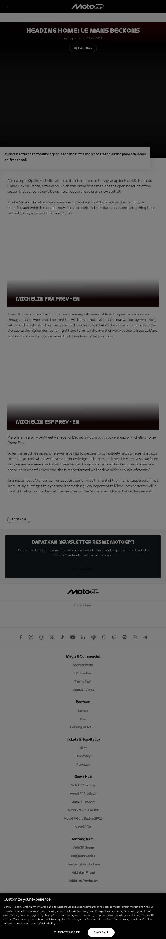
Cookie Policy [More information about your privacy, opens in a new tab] (47, 923)
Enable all (101, 932)
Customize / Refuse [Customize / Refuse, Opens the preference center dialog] (67, 932)
